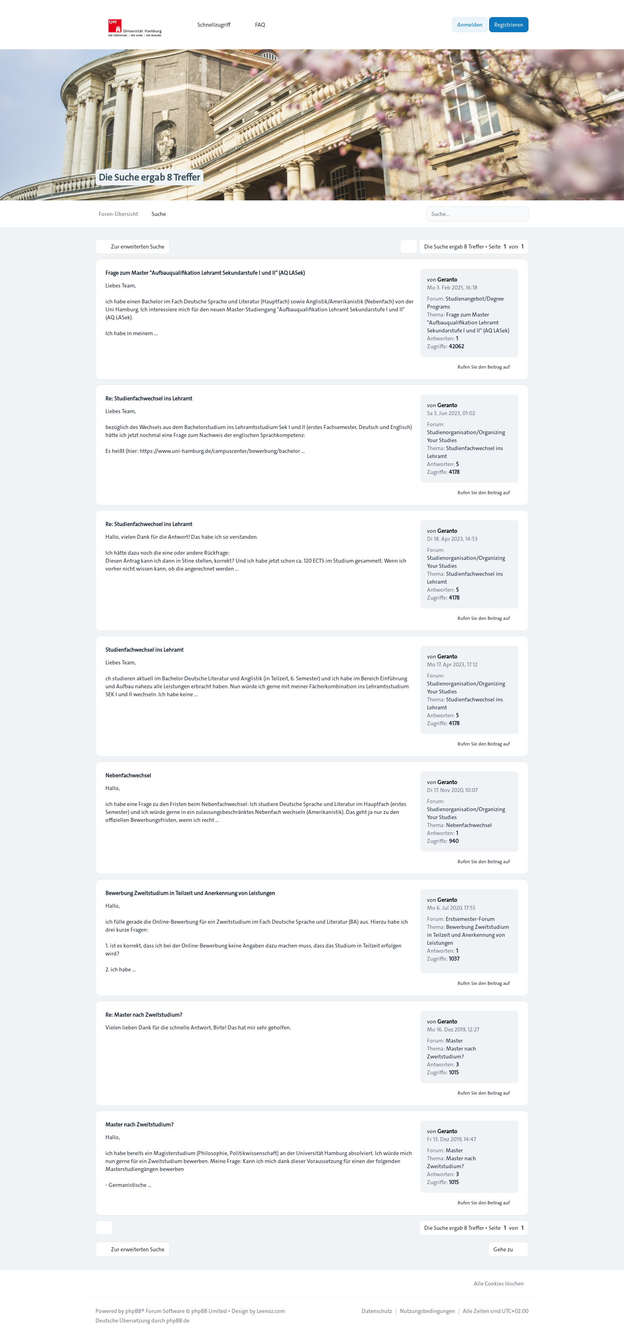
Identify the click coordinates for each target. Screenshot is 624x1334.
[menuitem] (210, 24)
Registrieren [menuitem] (508, 25)
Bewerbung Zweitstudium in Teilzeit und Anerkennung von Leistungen (190, 893)
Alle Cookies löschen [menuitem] (494, 1283)
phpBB (133, 1311)
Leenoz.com (271, 1311)
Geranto (447, 279)
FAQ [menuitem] (255, 25)
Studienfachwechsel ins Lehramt (144, 650)
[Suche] (506, 214)
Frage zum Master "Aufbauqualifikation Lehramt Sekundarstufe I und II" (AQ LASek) (205, 273)
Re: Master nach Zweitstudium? (143, 1015)
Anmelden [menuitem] (469, 25)
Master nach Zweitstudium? (451, 1052)
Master (454, 1041)
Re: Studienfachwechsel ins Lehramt (148, 398)
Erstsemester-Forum (470, 919)
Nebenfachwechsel (128, 775)
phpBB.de (177, 1320)
